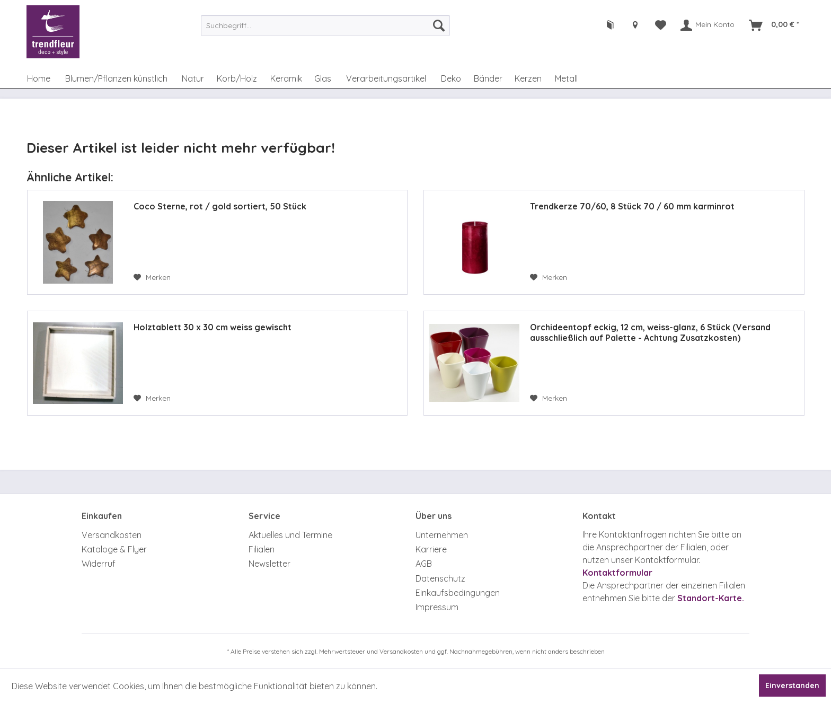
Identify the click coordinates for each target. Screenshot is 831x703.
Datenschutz (440, 578)
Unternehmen (441, 535)
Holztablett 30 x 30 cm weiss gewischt (212, 327)
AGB (423, 563)
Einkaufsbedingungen (457, 592)
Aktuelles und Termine (290, 535)
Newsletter (269, 563)
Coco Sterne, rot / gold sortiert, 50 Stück (220, 206)
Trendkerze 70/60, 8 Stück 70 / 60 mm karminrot (632, 206)
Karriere (431, 549)
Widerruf (99, 563)
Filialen (262, 549)
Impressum (436, 607)
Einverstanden (792, 685)
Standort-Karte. (710, 598)
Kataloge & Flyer (114, 549)
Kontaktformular (617, 572)
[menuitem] (325, 25)
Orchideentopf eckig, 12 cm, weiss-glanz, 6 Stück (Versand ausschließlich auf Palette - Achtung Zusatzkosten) (650, 332)
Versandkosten (112, 535)
